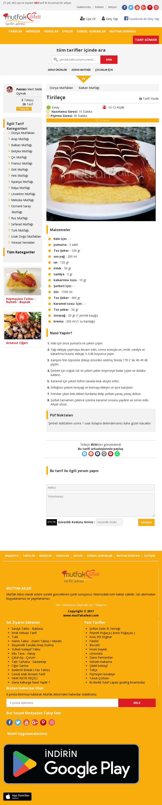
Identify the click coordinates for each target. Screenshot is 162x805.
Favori (102, 120)
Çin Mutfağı (19, 157)
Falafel (94, 641)
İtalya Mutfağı (20, 188)
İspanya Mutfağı (22, 182)
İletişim (112, 7)
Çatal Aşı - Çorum (23, 657)
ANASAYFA (11, 556)
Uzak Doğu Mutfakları (26, 236)
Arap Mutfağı (20, 139)
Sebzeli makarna (100, 662)
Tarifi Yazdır (149, 98)
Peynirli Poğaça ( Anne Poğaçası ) (112, 633)
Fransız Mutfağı (21, 163)
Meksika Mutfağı (22, 200)
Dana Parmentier (101, 657)
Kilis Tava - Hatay (23, 653)
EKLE (137, 703)
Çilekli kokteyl (98, 666)
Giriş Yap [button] (110, 18)
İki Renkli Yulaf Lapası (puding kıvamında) (117, 682)
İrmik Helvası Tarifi (24, 633)
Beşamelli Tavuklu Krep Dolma (33, 645)
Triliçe (93, 670)
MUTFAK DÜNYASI (122, 31)
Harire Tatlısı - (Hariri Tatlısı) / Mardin (37, 641)
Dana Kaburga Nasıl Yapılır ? (31, 682)
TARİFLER (15, 31)
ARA (109, 60)
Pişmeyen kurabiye (102, 674)
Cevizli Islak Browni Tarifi (28, 674)
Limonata (96, 653)
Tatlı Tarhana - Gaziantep (29, 662)
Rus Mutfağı (19, 218)
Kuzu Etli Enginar (100, 637)
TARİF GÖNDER (146, 40)
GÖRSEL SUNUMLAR (91, 31)
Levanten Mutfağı (23, 194)
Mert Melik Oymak (29, 91)
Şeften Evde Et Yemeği (104, 629)
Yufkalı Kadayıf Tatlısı (26, 649)
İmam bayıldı (98, 649)
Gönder (146, 522)
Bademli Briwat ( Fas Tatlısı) (31, 670)
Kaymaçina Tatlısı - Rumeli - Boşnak (20, 300)
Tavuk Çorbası (99, 678)
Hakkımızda (84, 7)
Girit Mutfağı (19, 169)
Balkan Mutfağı (21, 145)
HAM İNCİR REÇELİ (25, 678)
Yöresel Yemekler (23, 243)
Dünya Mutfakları (23, 133)
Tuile (15, 637)
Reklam (99, 7)
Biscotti (94, 645)
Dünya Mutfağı (81, 70)
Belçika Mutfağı (21, 151)
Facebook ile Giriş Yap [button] (141, 18)
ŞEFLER (77, 556)
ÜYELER (67, 31)
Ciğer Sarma (20, 666)
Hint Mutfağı (19, 176)
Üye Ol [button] (87, 18)
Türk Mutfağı (20, 230)
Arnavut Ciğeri (17, 342)
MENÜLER (33, 31)
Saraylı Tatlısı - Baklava (27, 629)
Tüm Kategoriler (21, 252)
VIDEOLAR (51, 31)
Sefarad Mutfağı (22, 224)
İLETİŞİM (149, 556)
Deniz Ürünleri (57, 70)
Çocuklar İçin (104, 70)
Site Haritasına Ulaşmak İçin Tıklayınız (80, 605)
